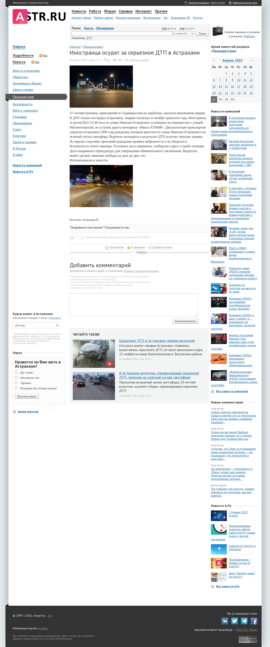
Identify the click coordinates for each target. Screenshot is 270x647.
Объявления (105, 28)
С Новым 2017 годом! (238, 513)
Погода (197, 18)
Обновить (55, 317)
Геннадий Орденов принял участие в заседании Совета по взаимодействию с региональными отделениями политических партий (233, 213)
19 (251, 86)
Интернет (143, 11)
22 (226, 93)
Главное (19, 47)
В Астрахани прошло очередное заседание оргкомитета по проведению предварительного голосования (233, 126)
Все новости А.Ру (228, 586)
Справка (125, 11)
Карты (89, 28)
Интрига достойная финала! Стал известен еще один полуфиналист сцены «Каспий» (233, 342)
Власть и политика (26, 70)
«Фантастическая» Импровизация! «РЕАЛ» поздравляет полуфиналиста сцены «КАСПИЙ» (234, 378)
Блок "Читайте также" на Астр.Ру (242, 575)
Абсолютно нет (29, 378)
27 (214, 99)
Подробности (23, 55)
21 (220, 93)
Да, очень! (26, 372)
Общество (20, 77)
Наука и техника (24, 142)
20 (214, 93)
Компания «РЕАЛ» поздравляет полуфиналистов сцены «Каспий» (240, 304)
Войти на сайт (218, 2)
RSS (43, 55)
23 (232, 93)
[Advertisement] (38, 243)
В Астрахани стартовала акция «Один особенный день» (240, 177)
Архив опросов (28, 411)
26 (251, 93)
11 (245, 80)
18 (245, 86)
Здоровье (20, 117)
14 (220, 86)
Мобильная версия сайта (245, 2)
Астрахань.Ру (90, 220)
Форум (110, 11)
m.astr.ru (43, 628)
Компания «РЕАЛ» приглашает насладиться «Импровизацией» (240, 360)
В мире (18, 155)
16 (232, 86)
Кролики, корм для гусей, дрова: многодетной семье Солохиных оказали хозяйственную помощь (233, 235)
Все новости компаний (232, 391)
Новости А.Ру (23, 171)
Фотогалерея (152, 18)
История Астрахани (128, 18)
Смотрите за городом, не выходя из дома (242, 288)
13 (214, 86)
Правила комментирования (140, 271)
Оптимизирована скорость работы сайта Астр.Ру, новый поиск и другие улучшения (233, 532)
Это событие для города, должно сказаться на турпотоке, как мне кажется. (232, 492)
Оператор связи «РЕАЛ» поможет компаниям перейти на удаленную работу (243, 273)
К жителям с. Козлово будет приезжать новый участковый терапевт (242, 193)
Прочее (161, 11)
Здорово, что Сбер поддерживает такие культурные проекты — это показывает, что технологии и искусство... (233, 454)
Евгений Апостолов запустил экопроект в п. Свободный (242, 144)
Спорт (17, 129)
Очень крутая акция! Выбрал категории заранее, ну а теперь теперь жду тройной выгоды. (231, 435)
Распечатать (116, 247)
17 (238, 86)
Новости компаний (27, 165)
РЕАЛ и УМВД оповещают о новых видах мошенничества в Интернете (233, 255)
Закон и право (23, 89)
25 (245, 93)
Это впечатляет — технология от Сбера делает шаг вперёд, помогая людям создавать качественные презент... (231, 474)
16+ (50, 616)
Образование (22, 123)
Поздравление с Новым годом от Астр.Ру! (239, 563)
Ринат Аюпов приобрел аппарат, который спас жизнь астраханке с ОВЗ (241, 160)
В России (19, 148)
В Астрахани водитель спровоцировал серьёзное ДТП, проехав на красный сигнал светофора (159, 375)
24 (238, 93)
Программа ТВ (180, 18)
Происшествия (23, 97)
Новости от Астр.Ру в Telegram (242, 547)
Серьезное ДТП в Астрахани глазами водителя (157, 340)
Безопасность (23, 104)
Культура (19, 136)
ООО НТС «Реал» (246, 630)
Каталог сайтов (81, 18)
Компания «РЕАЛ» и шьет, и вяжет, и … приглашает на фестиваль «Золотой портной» (233, 322)
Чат (165, 18)
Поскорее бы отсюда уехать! (38, 388)
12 (251, 80)
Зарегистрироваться (198, 2)
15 (226, 86)
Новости (79, 11)
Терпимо (25, 383)
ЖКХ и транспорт (25, 110)
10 (238, 80)
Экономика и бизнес (27, 83)
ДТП (89, 38)
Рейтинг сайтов (103, 18)
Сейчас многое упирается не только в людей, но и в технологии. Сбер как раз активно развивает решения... (233, 417)
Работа (95, 11)
